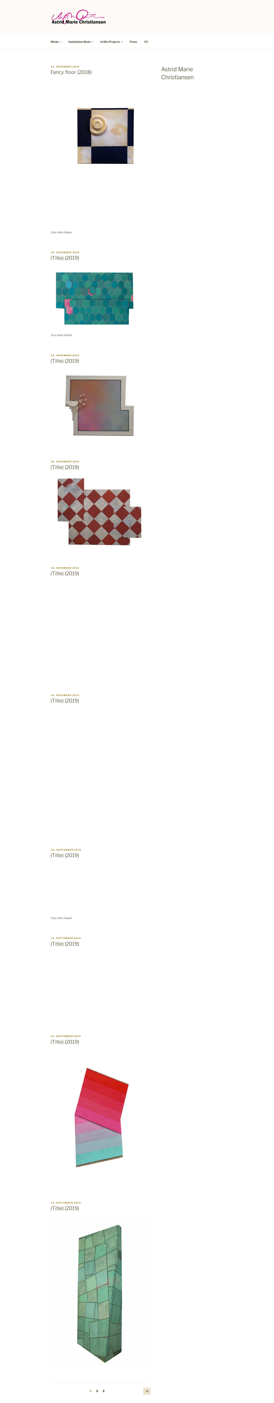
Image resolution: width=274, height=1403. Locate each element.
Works (56, 41)
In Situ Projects (111, 41)
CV (146, 41)
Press (133, 41)
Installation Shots (81, 41)
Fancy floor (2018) (71, 72)
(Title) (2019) (65, 258)
